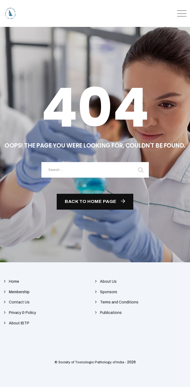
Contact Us (19, 302)
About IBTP (19, 323)
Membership (19, 292)
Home (14, 282)
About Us (108, 282)
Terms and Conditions (119, 302)
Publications (111, 313)
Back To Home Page (91, 201)
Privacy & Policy (22, 313)
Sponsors (108, 292)
